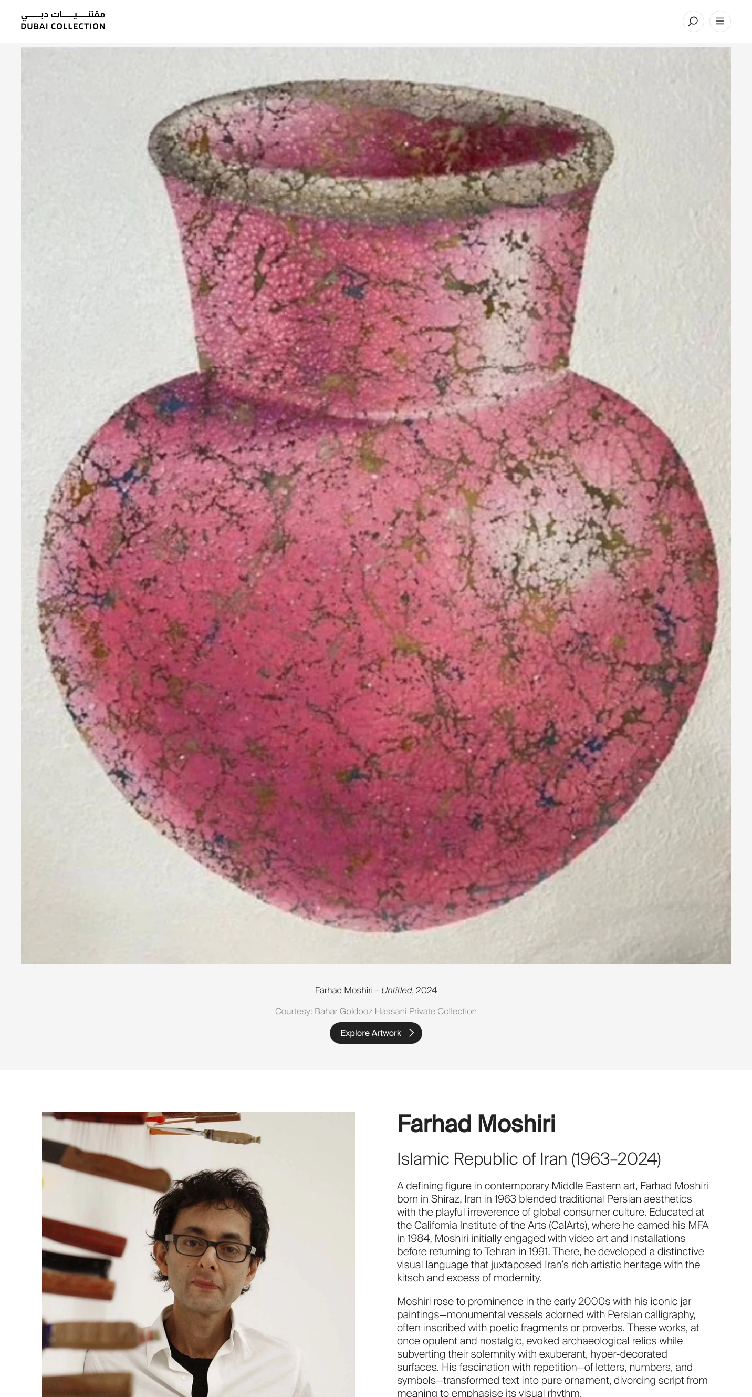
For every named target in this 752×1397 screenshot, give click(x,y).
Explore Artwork (370, 1033)
